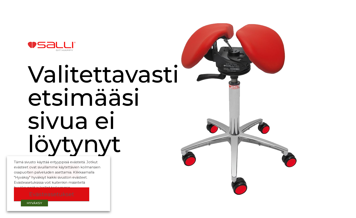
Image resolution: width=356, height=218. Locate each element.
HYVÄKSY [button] (34, 203)
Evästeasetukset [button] (51, 194)
